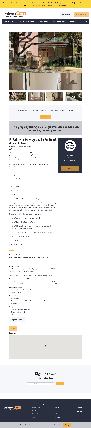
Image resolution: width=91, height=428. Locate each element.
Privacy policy (80, 407)
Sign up (60, 384)
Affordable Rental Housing (27, 21)
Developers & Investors (59, 21)
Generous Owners (74, 21)
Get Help (56, 414)
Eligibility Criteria (43, 21)
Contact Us (57, 407)
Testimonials (57, 417)
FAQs (85, 21)
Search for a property (9, 21)
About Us (57, 404)
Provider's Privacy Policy (70, 160)
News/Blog (34, 410)
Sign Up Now (45, 117)
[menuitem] (38, 404)
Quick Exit (66, 14)
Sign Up (67, 425)
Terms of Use (79, 404)
